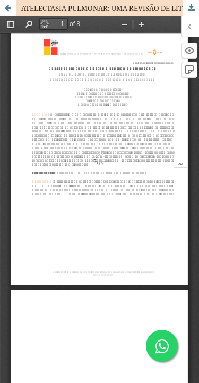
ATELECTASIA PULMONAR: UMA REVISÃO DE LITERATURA (110, 8)
